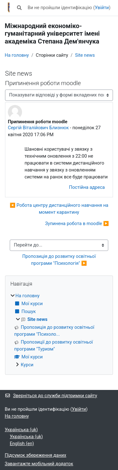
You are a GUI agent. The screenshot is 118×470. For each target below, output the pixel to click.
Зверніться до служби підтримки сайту (51, 395)
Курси (27, 365)
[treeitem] (59, 330)
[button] (19, 7)
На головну (17, 55)
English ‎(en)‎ (22, 443)
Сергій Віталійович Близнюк (38, 128)
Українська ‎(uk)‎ (21, 429)
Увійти (102, 7)
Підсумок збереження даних (35, 455)
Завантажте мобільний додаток (39, 464)
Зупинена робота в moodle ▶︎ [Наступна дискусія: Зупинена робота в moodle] (77, 223)
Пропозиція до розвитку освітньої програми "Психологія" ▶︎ (59, 259)
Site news (85, 55)
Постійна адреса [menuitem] (87, 187)
